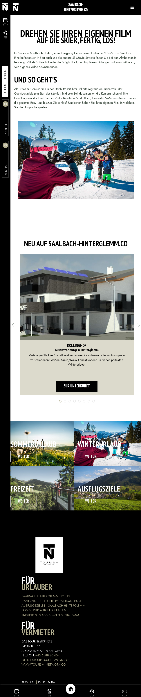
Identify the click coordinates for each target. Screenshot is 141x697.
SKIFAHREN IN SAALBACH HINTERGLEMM (50, 615)
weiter (23, 456)
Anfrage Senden (5, 81)
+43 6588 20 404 (47, 655)
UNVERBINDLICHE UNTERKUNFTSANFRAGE (51, 601)
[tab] (60, 401)
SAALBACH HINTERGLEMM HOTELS (45, 596)
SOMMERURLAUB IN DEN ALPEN (43, 610)
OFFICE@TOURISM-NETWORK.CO (44, 660)
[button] (130, 7)
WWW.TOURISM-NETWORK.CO (43, 664)
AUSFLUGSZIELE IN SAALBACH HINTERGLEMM (53, 605)
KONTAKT (28, 682)
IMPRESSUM (46, 682)
